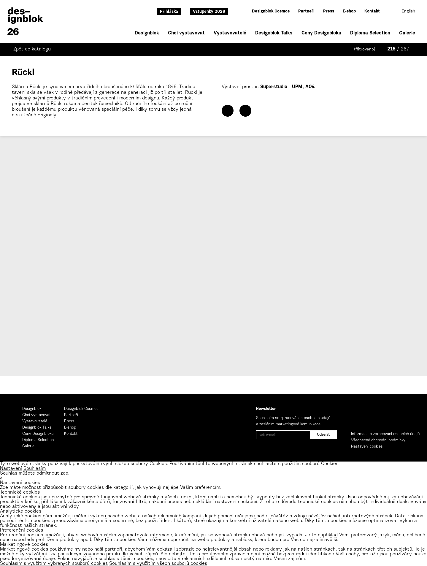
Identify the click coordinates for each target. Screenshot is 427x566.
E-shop (349, 11)
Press (328, 11)
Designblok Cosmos (271, 11)
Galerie (407, 33)
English (408, 11)
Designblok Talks (274, 33)
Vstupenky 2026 (209, 12)
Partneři (306, 11)
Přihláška (169, 12)
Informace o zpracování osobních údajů (385, 434)
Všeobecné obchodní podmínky (378, 440)
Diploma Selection (370, 33)
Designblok (147, 33)
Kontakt (372, 11)
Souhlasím (34, 468)
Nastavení (11, 468)
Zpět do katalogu (32, 49)
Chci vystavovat (186, 33)
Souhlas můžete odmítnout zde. (34, 473)
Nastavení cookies (367, 446)
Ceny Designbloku (321, 33)
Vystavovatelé (230, 34)
